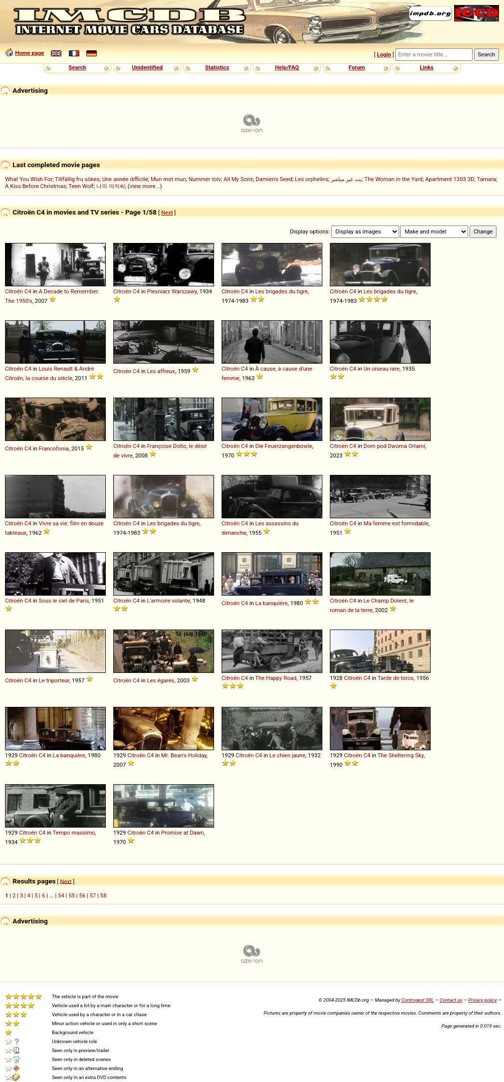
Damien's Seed (273, 179)
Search (77, 67)
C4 (27, 291)
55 (71, 895)
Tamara (486, 179)
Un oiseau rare (382, 368)
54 (61, 895)
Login (384, 54)
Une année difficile (125, 179)
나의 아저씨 (110, 186)
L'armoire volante (168, 600)
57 (92, 895)
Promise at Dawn (182, 832)
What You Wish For (28, 179)
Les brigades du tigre (281, 291)
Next (167, 212)
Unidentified (147, 67)
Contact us (451, 1000)
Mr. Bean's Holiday (184, 755)
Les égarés (161, 680)
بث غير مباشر (346, 179)
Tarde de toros (396, 677)
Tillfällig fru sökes (77, 179)
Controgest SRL (417, 1000)
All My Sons (238, 179)
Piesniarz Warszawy (172, 291)
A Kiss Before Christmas (35, 186)
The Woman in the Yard (393, 179)
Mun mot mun (168, 179)
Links (426, 67)
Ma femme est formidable (396, 523)
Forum (357, 67)
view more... (145, 186)
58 (103, 895)
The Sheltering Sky (401, 755)
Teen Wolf (80, 186)
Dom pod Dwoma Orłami (395, 445)
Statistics (217, 67)
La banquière (271, 603)
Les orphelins (311, 179)
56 (82, 895)
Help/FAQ (287, 67)
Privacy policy (482, 1000)
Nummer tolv (205, 179)
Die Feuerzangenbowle (283, 445)
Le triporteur (54, 680)
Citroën (14, 291)
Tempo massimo (74, 832)
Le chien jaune (287, 755)
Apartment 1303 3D (450, 179)
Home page (29, 52)
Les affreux (161, 371)
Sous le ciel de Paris (64, 600)
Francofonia (54, 448)
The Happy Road (275, 677)
